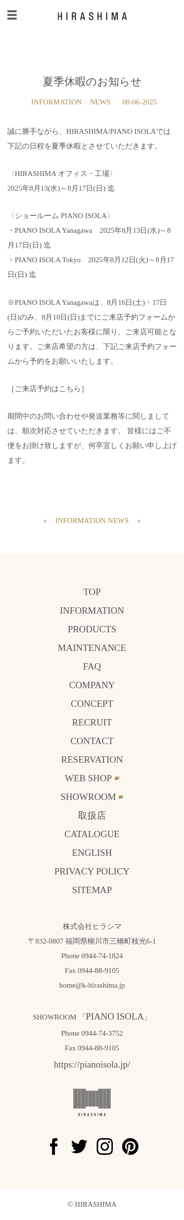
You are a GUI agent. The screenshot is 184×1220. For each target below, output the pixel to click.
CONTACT (91, 741)
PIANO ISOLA (115, 1016)
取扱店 (92, 815)
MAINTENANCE (92, 648)
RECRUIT (92, 722)
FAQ (92, 666)
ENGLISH (92, 852)
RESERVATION (92, 759)
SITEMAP (92, 890)
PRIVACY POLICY (92, 871)
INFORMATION (56, 102)
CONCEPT (92, 703)
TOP (92, 592)
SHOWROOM (88, 797)
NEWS (100, 102)
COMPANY (92, 685)
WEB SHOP (88, 778)
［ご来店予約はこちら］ (47, 389)
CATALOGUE (91, 834)
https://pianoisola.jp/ (92, 1064)
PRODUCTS (92, 629)
